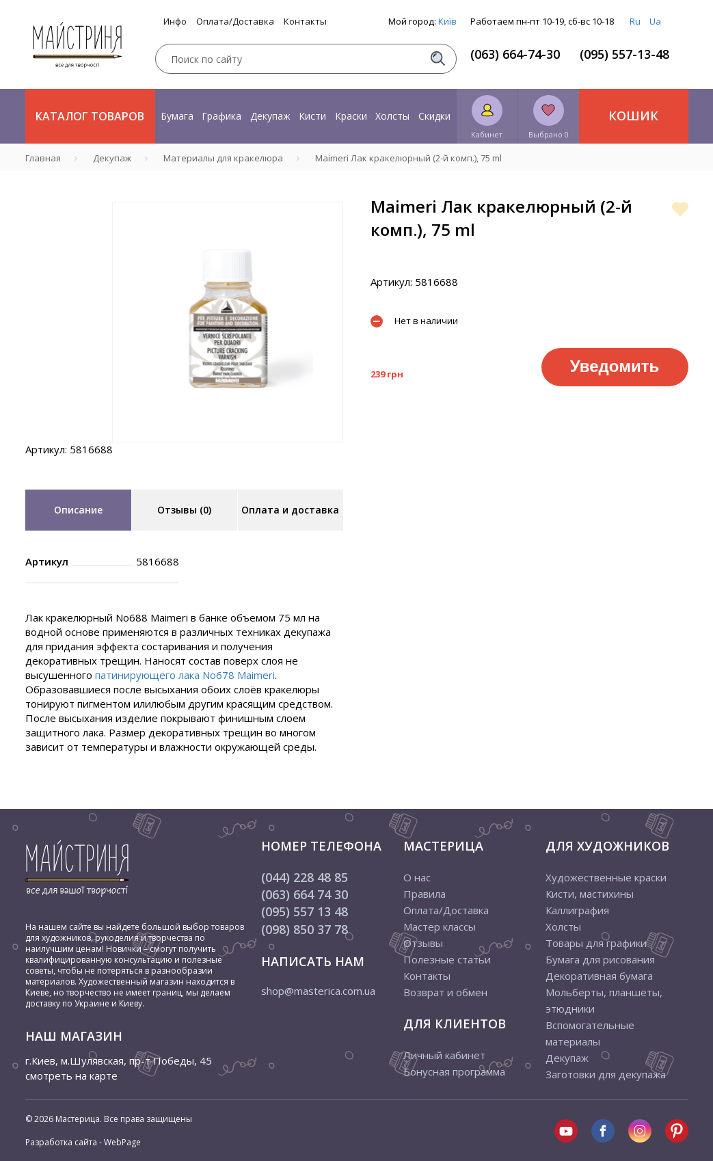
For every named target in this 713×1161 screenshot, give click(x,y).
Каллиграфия (577, 910)
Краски (351, 115)
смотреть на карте (71, 1075)
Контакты (305, 21)
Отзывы (423, 943)
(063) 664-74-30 (515, 54)
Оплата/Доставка (235, 21)
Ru (635, 21)
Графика (221, 115)
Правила (424, 893)
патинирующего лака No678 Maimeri (185, 675)
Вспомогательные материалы (590, 1033)
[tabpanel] (227, 322)
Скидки (434, 115)
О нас (417, 877)
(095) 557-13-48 (624, 54)
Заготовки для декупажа (606, 1074)
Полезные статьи (447, 959)
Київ (447, 21)
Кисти (312, 115)
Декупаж (270, 115)
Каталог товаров (90, 116)
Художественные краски (606, 877)
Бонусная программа (454, 1071)
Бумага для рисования (600, 959)
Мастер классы (439, 926)
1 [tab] (227, 452)
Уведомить (614, 366)
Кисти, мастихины (590, 893)
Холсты (392, 115)
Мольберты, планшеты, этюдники (604, 1000)
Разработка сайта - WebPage (83, 1142)
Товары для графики (596, 943)
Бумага (177, 115)
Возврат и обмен (445, 992)
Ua (655, 21)
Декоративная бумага (599, 976)
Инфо (175, 21)
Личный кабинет (444, 1055)
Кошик (633, 115)
